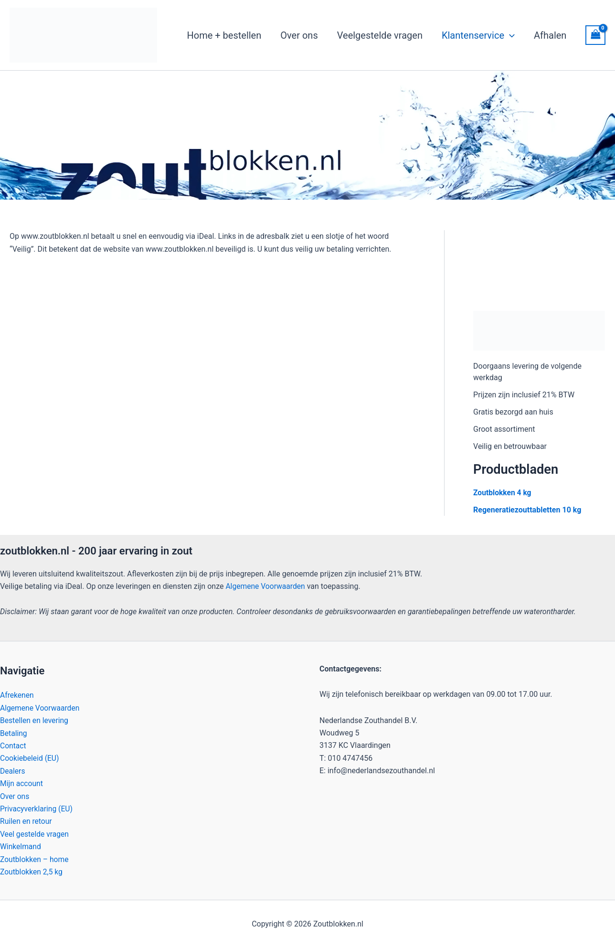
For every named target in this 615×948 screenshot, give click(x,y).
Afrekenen (17, 695)
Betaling (14, 732)
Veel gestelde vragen (35, 833)
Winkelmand (21, 846)
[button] (509, 35)
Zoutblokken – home (35, 858)
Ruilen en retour (26, 821)
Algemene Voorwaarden (266, 586)
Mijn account (22, 783)
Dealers (13, 770)
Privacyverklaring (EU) (37, 808)
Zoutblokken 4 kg (502, 492)
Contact (13, 745)
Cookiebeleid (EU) (30, 758)
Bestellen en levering (35, 720)
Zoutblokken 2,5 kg (32, 871)
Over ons (15, 795)
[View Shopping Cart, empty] (595, 35)
